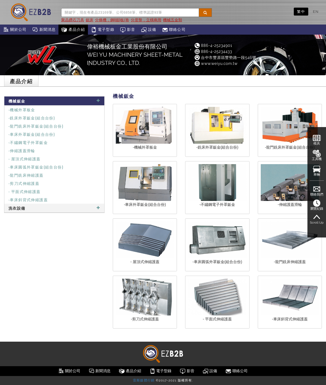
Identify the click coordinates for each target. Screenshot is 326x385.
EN (316, 11)
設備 (148, 30)
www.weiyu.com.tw (216, 63)
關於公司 (14, 30)
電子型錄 (102, 30)
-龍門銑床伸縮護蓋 (26, 175)
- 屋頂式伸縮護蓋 (24, 158)
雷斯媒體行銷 (144, 380)
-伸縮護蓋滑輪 (21, 150)
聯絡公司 (174, 30)
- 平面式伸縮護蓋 (24, 191)
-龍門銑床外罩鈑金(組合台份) (35, 126)
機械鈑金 (54, 101)
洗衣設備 (54, 208)
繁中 (301, 11)
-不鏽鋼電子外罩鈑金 (28, 142)
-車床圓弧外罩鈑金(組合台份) (35, 167)
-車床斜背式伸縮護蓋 (28, 199)
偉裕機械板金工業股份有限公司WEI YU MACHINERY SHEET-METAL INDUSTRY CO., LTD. (135, 54)
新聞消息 (44, 30)
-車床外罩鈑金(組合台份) (31, 134)
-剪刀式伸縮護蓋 (23, 183)
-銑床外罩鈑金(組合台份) (31, 118)
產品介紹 (73, 30)
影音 (127, 30)
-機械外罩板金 (21, 109)
